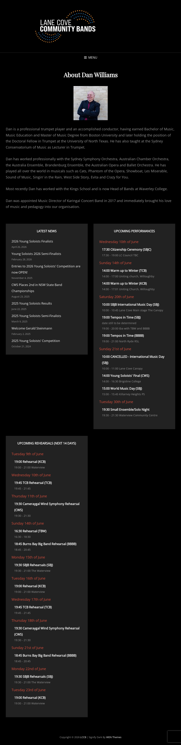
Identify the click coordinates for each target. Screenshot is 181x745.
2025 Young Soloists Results (32, 303)
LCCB (83, 737)
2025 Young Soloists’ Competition (36, 341)
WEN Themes (113, 737)
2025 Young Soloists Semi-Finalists (36, 316)
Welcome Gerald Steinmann (32, 328)
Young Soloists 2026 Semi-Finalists (36, 254)
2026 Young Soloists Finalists (32, 241)
